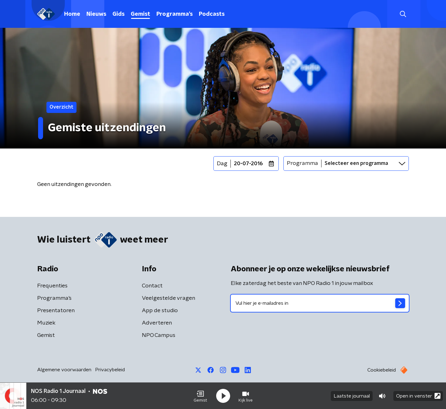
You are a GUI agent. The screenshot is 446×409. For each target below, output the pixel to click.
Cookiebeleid (381, 370)
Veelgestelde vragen (168, 298)
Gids (118, 14)
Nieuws (96, 14)
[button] (200, 396)
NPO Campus (158, 335)
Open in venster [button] (418, 396)
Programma (302, 163)
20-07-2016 (248, 163)
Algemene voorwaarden (64, 369)
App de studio (160, 310)
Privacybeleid (110, 369)
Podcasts (212, 14)
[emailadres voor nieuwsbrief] (320, 303)
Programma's (174, 14)
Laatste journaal (352, 396)
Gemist (140, 14)
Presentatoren (56, 310)
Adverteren (157, 323)
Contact (152, 286)
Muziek (46, 323)
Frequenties (52, 286)
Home (72, 14)
